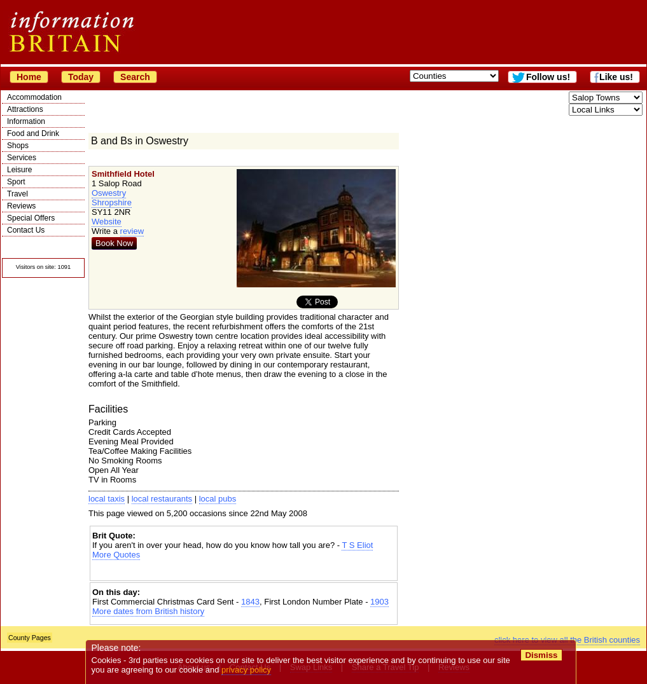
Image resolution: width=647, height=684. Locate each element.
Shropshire (112, 202)
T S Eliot (357, 545)
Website (107, 221)
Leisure (19, 169)
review (132, 231)
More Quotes (116, 554)
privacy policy (246, 669)
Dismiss (541, 655)
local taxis (106, 498)
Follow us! (548, 77)
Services (21, 157)
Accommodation (34, 97)
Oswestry (109, 193)
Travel (17, 193)
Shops (18, 145)
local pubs (218, 498)
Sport (16, 181)
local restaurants (162, 498)
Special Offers (31, 218)
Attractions (25, 109)
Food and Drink (33, 133)
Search (135, 77)
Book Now (114, 243)
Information (26, 121)
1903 (379, 601)
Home (29, 77)
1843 (250, 601)
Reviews (21, 206)
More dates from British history (148, 611)
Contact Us (26, 230)
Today (81, 77)
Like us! (616, 77)
